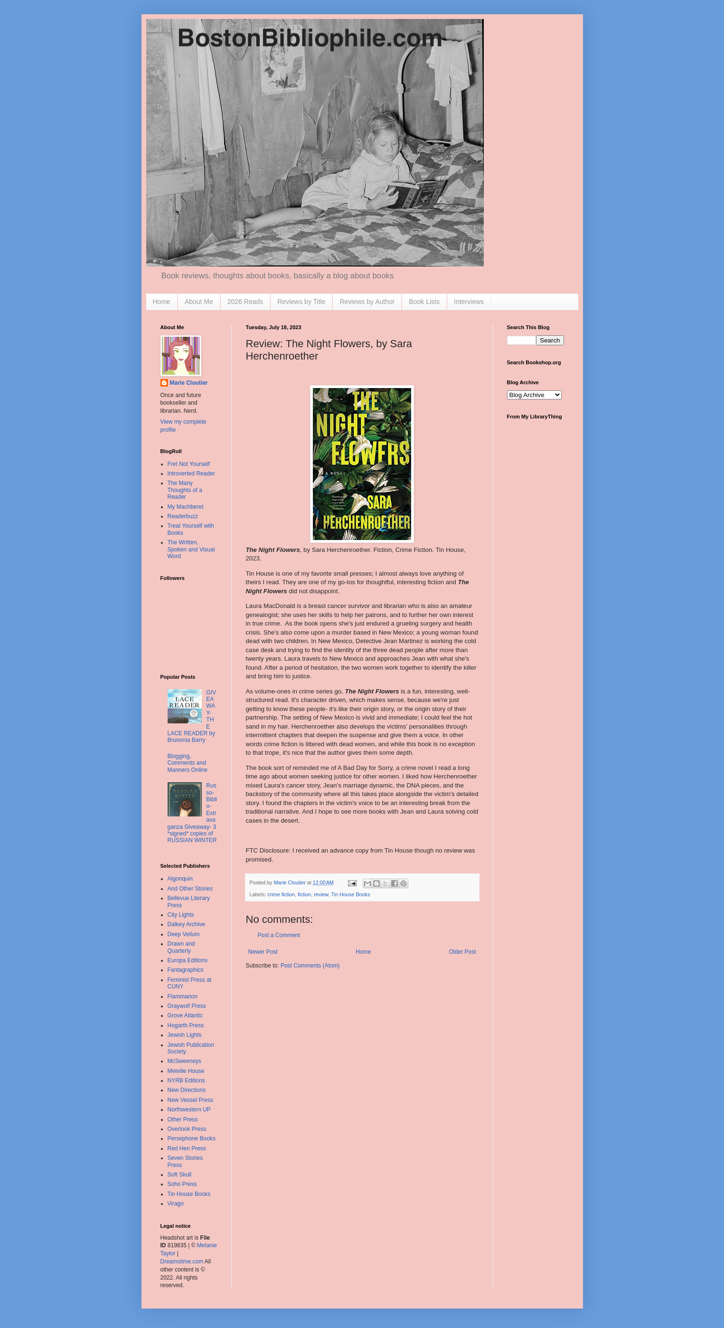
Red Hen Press (187, 1148)
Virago (176, 1203)
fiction (304, 894)
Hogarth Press (186, 1025)
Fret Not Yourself (189, 464)
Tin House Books (350, 894)
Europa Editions (188, 960)
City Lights (181, 914)
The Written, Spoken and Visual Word (191, 549)
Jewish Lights (185, 1035)
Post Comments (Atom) (310, 965)
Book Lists (424, 301)
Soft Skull (180, 1174)
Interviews (469, 301)
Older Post (462, 952)
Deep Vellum (184, 934)
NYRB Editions (186, 1080)
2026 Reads (245, 301)
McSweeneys (184, 1061)
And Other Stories (190, 888)
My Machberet (186, 506)
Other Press (183, 1119)
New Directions (187, 1090)
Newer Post (263, 952)
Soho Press (182, 1184)
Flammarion (182, 996)
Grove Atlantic (185, 1015)
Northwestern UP (189, 1109)
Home (161, 301)
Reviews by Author (367, 301)
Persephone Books (192, 1138)
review (321, 894)
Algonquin (180, 878)
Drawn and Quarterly (181, 947)
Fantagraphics (186, 970)
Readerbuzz (183, 516)
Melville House (186, 1071)
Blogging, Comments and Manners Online (188, 763)
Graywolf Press (187, 1006)
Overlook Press (187, 1129)
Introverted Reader (191, 473)
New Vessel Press (191, 1100)
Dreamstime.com (182, 1261)
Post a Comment (279, 935)
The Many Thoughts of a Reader (185, 490)
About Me (199, 301)
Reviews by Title (301, 301)
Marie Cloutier (189, 382)
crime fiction (281, 894)
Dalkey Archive (186, 924)
